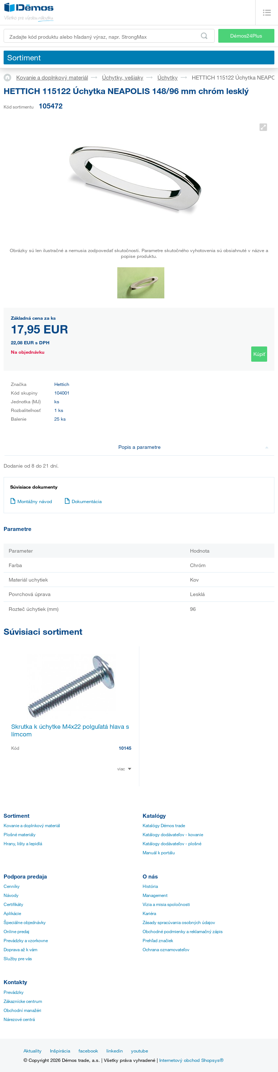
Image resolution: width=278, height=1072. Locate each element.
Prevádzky (14, 992)
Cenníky (12, 886)
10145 (125, 748)
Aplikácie (12, 913)
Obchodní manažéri (22, 1010)
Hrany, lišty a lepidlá (23, 843)
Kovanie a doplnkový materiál (52, 77)
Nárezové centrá (19, 1019)
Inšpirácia (60, 1051)
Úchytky (167, 77)
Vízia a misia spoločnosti (166, 904)
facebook (88, 1051)
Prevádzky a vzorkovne (26, 940)
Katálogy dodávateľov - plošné (172, 843)
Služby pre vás (18, 958)
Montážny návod (31, 501)
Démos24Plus (246, 36)
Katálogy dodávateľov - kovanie (173, 834)
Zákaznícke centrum (23, 1001)
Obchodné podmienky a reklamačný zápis (183, 931)
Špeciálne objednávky (25, 922)
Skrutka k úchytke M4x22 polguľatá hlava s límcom (70, 730)
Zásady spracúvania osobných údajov (179, 922)
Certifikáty (13, 904)
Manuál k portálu (159, 852)
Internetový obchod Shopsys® (191, 1060)
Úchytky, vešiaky (122, 77)
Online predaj (16, 931)
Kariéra (149, 913)
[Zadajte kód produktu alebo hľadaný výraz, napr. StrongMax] (109, 35)
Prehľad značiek (158, 940)
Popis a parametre (193, 447)
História (150, 886)
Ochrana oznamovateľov (166, 949)
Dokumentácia (83, 501)
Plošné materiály (19, 834)
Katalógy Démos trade (164, 825)
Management (155, 895)
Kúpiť (259, 354)
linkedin (114, 1051)
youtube (139, 1051)
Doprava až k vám (20, 949)
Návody (11, 895)
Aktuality (33, 1051)
